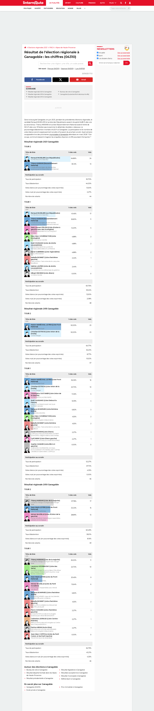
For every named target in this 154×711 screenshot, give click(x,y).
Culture (79, 3)
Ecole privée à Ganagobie (35, 690)
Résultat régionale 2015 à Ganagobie (40, 94)
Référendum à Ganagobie (70, 679)
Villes (79, 8)
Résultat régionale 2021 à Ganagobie (40, 92)
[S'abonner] (113, 63)
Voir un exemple (123, 53)
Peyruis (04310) (53, 69)
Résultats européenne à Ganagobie (74, 673)
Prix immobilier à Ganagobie (72, 687)
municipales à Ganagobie (58, 134)
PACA (51, 48)
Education (60, 8)
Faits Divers (48, 8)
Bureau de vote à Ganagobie (36, 670)
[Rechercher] (120, 8)
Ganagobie (64, 94)
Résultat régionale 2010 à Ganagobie (40, 97)
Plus (112, 3)
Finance (92, 3)
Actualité (101, 53)
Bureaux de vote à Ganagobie (70, 92)
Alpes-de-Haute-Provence (66, 48)
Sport (68, 3)
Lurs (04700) (80, 69)
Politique (27, 8)
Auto (102, 3)
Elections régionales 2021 (37, 48)
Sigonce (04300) (67, 69)
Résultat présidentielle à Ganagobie (39, 678)
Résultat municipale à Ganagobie (73, 676)
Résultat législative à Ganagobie (73, 670)
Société (38, 8)
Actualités (54, 3)
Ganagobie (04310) (33, 687)
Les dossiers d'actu (104, 58)
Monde (70, 8)
